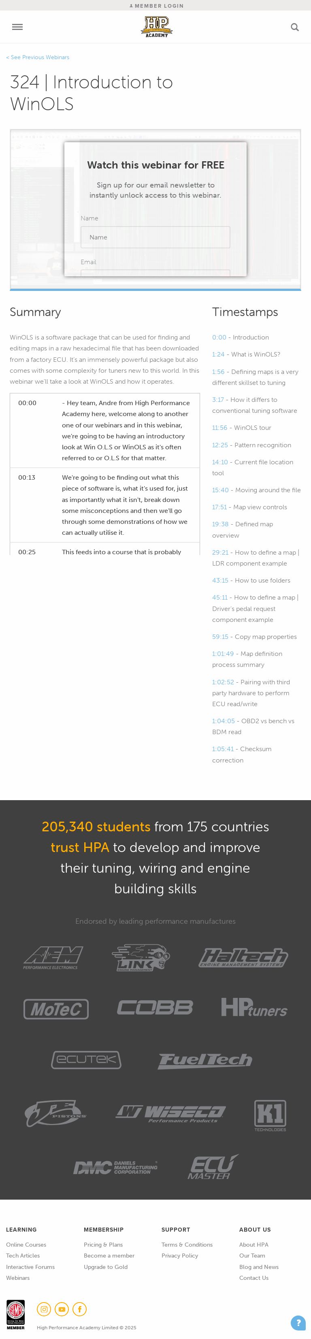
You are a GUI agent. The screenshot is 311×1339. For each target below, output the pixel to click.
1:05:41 (223, 749)
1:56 (218, 372)
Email (88, 262)
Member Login (157, 6)
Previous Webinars (45, 57)
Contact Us (253, 1278)
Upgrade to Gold (106, 1267)
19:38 (220, 524)
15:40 (220, 490)
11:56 (220, 427)
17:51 (219, 507)
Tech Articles (23, 1255)
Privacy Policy (180, 1255)
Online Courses (26, 1244)
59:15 (220, 637)
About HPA (253, 1244)
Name (89, 218)
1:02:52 (223, 682)
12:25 (220, 445)
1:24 (218, 354)
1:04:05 (223, 721)
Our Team (252, 1255)
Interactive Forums (30, 1267)
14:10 (220, 462)
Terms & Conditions (187, 1244)
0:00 (219, 337)
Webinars (18, 1278)
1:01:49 (223, 654)
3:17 (218, 400)
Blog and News (259, 1267)
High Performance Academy (157, 27)
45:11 (220, 597)
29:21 (220, 552)
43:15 (220, 580)
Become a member (109, 1255)
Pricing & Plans (103, 1244)
